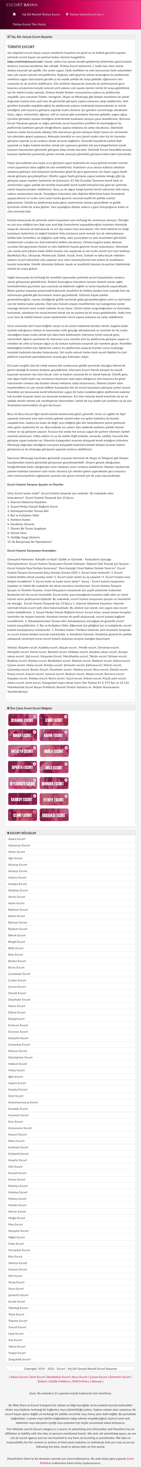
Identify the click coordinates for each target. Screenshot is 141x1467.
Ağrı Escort (15, 858)
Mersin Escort (17, 1211)
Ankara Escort (17, 877)
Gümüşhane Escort (20, 1057)
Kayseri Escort (17, 1134)
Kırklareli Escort (18, 1153)
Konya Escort (16, 1179)
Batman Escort (17, 922)
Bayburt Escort (17, 928)
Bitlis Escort (16, 948)
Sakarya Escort (17, 1263)
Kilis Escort (15, 1166)
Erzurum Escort (18, 1031)
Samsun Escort (17, 1269)
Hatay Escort (16, 1070)
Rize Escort (15, 1256)
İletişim (42, 1381)
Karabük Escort (18, 1108)
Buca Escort (79, 1377)
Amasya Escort (17, 871)
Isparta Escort (17, 1083)
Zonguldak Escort (19, 1359)
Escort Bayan (22, 4)
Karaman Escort (18, 1115)
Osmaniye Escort (19, 1250)
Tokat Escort (16, 1314)
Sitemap (96, 1381)
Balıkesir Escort (18, 909)
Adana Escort (16, 839)
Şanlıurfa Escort (18, 1295)
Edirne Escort (16, 1012)
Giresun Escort (17, 1051)
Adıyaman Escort (19, 845)
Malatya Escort (18, 1192)
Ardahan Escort (18, 890)
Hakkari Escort (17, 1063)
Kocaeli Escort (17, 1173)
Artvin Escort (16, 896)
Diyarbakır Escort (19, 999)
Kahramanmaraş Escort (23, 1102)
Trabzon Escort (17, 1320)
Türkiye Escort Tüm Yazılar (29, 24)
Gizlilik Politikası (59, 1381)
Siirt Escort (15, 1275)
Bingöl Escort (16, 941)
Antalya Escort (17, 883)
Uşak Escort (16, 1333)
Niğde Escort (16, 1237)
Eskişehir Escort (18, 1038)
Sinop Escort (16, 1282)
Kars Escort (15, 1121)
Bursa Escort (16, 967)
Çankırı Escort (17, 980)
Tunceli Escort (17, 1327)
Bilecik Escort (17, 935)
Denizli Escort (17, 993)
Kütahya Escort (18, 1185)
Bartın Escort (16, 916)
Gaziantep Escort (19, 1044)
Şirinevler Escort (120, 1377)
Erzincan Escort (18, 1025)
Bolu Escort (15, 954)
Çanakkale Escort (19, 973)
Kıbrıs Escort (16, 1140)
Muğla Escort (16, 1218)
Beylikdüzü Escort (58, 1377)
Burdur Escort (17, 961)
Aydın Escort (16, 903)
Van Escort (15, 1340)
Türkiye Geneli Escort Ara (85, 14)
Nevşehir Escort (18, 1230)
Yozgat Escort (17, 1352)
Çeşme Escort (98, 1377)
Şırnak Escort (16, 1301)
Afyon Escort (16, 851)
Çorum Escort (17, 986)
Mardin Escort (17, 1205)
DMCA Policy (80, 1381)
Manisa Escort (17, 1198)
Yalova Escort (16, 1346)
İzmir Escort (16, 1095)
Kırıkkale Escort (18, 1147)
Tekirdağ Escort (18, 1308)
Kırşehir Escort (17, 1160)
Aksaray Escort (17, 864)
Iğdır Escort (15, 1076)
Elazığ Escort (16, 1018)
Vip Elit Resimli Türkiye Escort (41, 14)
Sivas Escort (16, 1288)
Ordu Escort (16, 1243)
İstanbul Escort (17, 1089)
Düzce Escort (16, 1006)
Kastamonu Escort (20, 1128)
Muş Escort (15, 1224)
